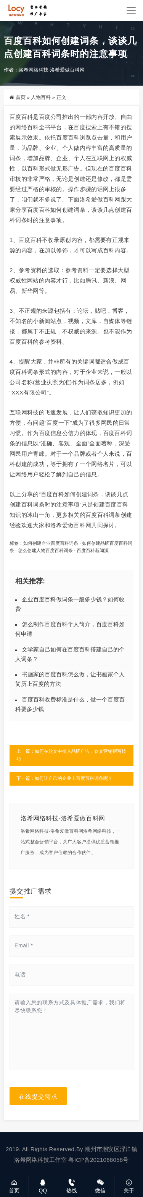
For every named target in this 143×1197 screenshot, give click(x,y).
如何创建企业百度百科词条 (50, 543)
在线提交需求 (38, 1096)
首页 (21, 97)
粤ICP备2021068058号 (98, 1159)
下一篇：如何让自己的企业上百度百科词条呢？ (64, 778)
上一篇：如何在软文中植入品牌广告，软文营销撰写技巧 (71, 755)
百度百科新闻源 (93, 550)
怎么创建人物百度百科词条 (45, 550)
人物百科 (41, 97)
